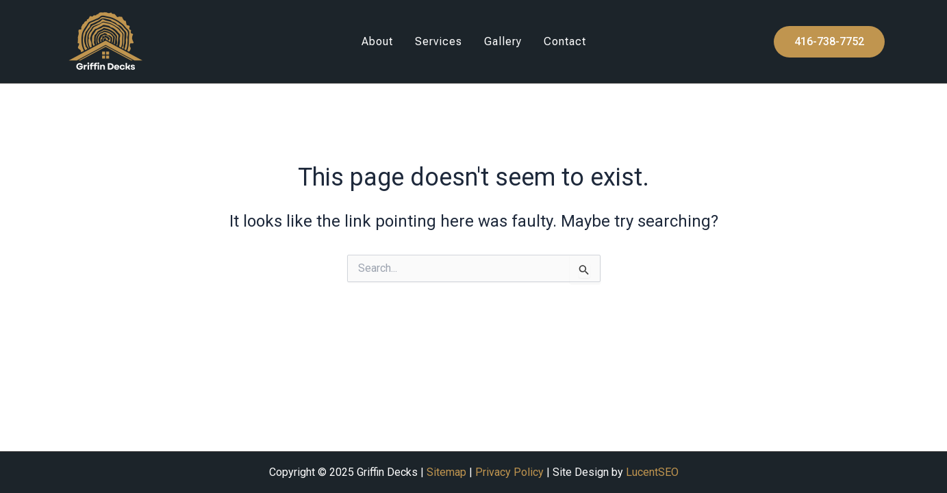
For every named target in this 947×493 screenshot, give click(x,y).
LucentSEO (652, 472)
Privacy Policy (509, 472)
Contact (565, 41)
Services (438, 41)
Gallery (503, 41)
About (377, 41)
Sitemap (446, 472)
